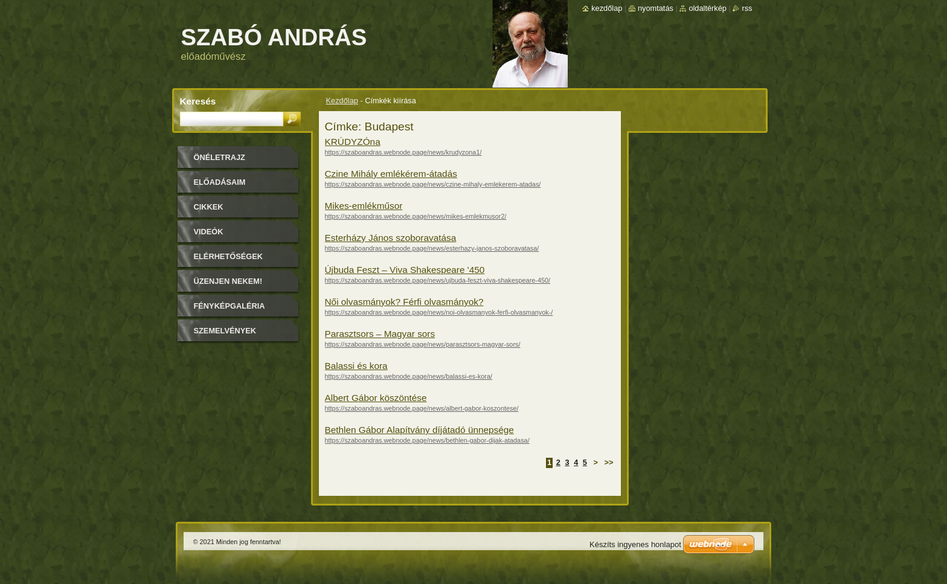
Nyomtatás (655, 8)
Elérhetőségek (228, 256)
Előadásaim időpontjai (220, 186)
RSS (747, 8)
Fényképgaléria (229, 305)
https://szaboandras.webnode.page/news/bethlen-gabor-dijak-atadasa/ (427, 440)
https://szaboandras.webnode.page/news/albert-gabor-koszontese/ (422, 408)
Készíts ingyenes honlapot (635, 544)
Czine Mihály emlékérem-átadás (391, 173)
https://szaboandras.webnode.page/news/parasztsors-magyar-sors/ (423, 344)
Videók (208, 231)
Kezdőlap (342, 100)
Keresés (198, 101)
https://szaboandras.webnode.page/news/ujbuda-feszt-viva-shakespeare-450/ (438, 280)
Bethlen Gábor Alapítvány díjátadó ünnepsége (419, 430)
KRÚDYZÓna (352, 141)
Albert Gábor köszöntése (376, 398)
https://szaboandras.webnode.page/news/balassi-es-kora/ (408, 376)
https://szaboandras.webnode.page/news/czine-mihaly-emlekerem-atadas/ (433, 184)
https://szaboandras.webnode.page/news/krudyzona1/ (403, 152)
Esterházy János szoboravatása (391, 238)
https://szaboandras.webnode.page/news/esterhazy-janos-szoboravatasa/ (432, 248)
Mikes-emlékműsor (364, 206)
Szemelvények (225, 330)
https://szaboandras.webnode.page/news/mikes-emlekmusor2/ (416, 216)
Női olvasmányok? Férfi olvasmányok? (404, 302)
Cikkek (208, 206)
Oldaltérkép (708, 8)
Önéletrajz (219, 157)
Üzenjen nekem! (228, 281)
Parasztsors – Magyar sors (380, 334)
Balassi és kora (356, 366)
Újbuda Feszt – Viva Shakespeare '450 (405, 270)
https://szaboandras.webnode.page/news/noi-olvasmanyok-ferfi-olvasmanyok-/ (439, 312)
